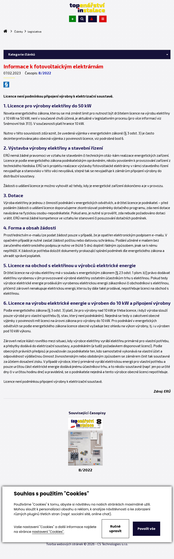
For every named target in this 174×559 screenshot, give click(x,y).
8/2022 (44, 73)
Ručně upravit (115, 528)
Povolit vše (146, 528)
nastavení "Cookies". (48, 531)
